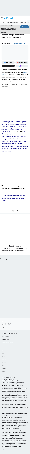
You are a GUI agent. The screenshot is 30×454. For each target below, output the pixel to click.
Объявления (4, 362)
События (4, 368)
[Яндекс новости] (22, 62)
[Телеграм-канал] (8, 324)
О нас (3, 348)
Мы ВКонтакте (5, 356)
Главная (3, 371)
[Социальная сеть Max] (22, 66)
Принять (24, 27)
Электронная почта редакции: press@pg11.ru (12, 387)
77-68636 (15, 412)
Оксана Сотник (19, 43)
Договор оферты (5, 336)
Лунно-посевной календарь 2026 (9, 22)
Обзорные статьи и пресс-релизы (9, 333)
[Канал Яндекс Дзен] (8, 66)
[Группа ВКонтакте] (8, 62)
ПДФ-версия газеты (6, 353)
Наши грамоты (5, 350)
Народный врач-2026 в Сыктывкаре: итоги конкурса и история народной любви (15, 251)
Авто (3, 365)
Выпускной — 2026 (24, 22)
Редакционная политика (7, 342)
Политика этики (5, 339)
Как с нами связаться (6, 345)
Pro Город (4, 359)
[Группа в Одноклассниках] (5, 324)
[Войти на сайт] (27, 18)
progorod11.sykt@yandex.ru (8, 391)
